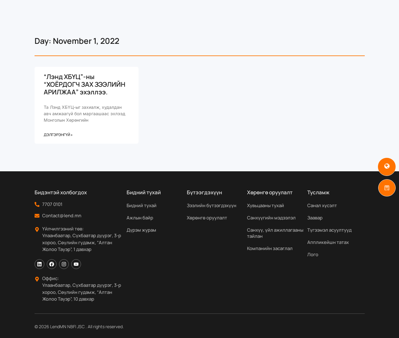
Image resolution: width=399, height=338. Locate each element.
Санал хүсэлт (322, 205)
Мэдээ (283, 9)
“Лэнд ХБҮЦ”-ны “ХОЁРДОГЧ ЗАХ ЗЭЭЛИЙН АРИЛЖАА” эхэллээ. (84, 84)
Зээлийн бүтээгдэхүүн (211, 205)
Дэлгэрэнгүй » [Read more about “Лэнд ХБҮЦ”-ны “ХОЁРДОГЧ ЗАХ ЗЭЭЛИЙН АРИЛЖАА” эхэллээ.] (58, 134)
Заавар (315, 218)
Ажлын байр (140, 218)
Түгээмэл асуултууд (329, 230)
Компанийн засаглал (270, 248)
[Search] (375, 9)
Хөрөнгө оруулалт (207, 218)
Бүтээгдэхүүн (175, 9)
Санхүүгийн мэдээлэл (271, 218)
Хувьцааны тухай (265, 205)
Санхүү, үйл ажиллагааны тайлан (275, 233)
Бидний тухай (126, 9)
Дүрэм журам (141, 230)
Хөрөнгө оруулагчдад (235, 9)
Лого (312, 254)
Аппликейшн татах (328, 242)
